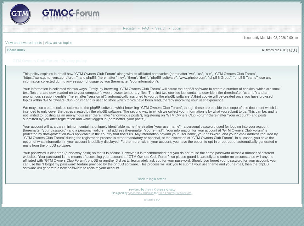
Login (176, 28)
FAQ (145, 28)
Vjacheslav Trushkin (141, 193)
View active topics (58, 43)
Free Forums (166, 193)
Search (160, 28)
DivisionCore (183, 193)
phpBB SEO (152, 199)
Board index (16, 50)
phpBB (149, 189)
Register (129, 28)
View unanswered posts (23, 43)
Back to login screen (152, 179)
